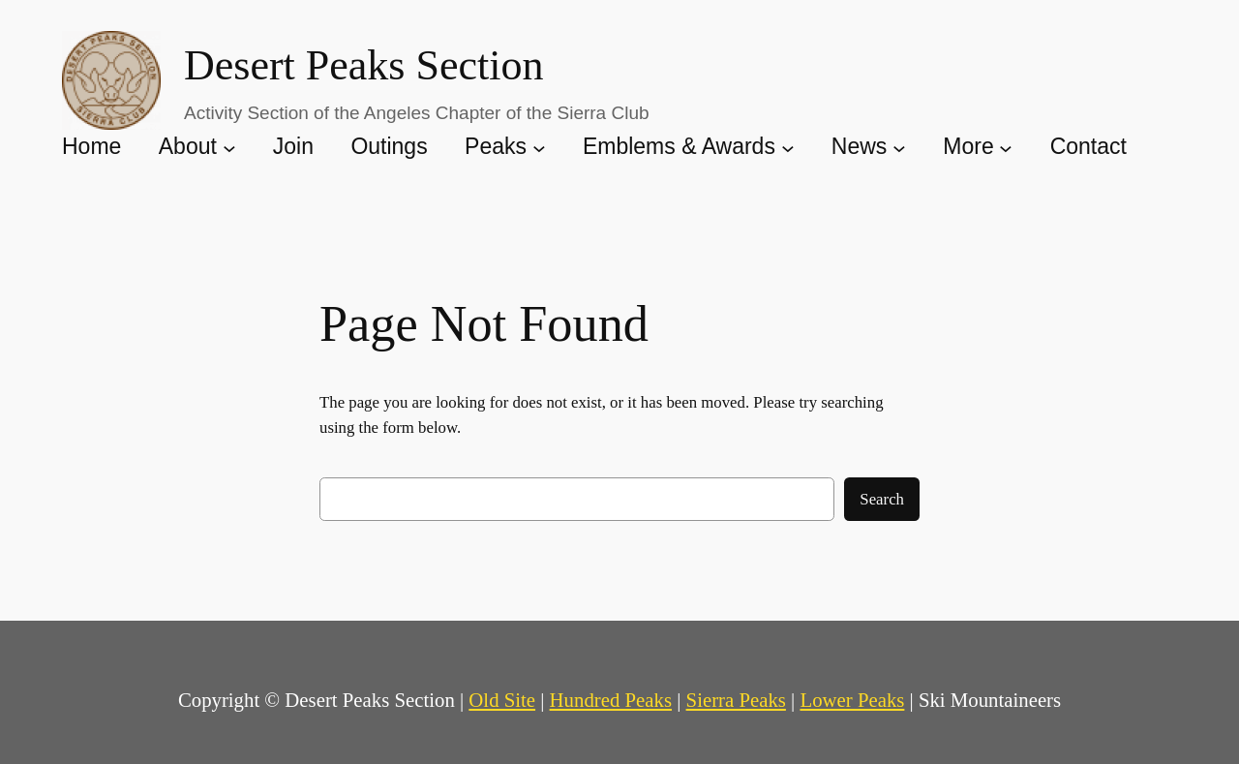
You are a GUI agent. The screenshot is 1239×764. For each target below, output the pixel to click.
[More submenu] (1005, 147)
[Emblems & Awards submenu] (788, 147)
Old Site (501, 699)
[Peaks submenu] (539, 147)
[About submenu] (229, 147)
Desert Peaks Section (363, 65)
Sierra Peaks (736, 699)
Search (882, 499)
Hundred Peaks (611, 699)
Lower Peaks (852, 699)
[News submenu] (899, 147)
